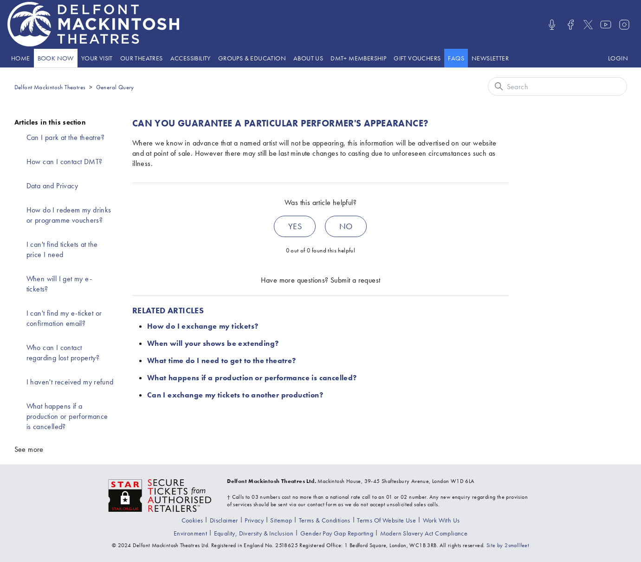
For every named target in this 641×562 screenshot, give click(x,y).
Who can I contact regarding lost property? (63, 353)
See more (29, 449)
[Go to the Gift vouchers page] (417, 58)
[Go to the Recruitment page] (441, 520)
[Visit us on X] (588, 24)
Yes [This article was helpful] (295, 226)
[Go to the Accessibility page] (190, 58)
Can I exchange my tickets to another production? (235, 395)
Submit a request (355, 280)
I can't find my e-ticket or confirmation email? (64, 318)
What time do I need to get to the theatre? (221, 360)
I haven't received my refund (70, 382)
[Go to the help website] (456, 58)
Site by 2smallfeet (507, 545)
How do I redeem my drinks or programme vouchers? (68, 215)
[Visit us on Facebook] (570, 24)
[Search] (557, 86)
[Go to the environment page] (190, 533)
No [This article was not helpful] (346, 226)
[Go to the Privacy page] (254, 520)
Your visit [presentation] (97, 58)
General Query (115, 87)
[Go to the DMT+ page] (358, 58)
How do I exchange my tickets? (203, 326)
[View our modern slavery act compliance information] (424, 533)
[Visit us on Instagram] (624, 24)
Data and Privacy (52, 186)
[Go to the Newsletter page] (490, 58)
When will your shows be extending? (213, 343)
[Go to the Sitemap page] (281, 520)
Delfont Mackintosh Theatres (50, 87)
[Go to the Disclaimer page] (224, 520)
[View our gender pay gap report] (337, 533)
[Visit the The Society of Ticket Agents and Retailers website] (160, 494)
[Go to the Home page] (20, 58)
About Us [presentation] (308, 58)
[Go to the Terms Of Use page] (386, 520)
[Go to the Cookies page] (192, 520)
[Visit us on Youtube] (605, 24)
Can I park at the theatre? (65, 137)
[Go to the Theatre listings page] (142, 58)
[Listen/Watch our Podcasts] (552, 24)
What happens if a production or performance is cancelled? (67, 416)
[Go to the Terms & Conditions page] (324, 520)
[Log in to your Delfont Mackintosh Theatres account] (618, 58)
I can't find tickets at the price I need (62, 249)
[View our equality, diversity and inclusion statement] (253, 533)
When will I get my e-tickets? (59, 284)
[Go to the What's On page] (56, 58)
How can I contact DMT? (64, 161)
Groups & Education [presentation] (252, 58)
